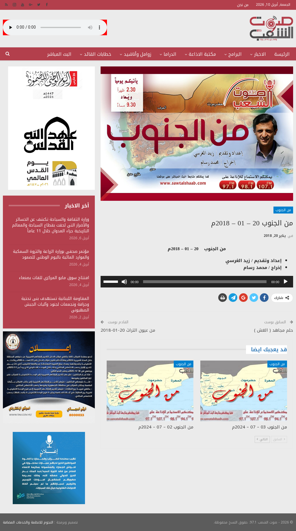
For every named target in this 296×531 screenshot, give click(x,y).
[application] (197, 281)
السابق (279, 439)
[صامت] (124, 282)
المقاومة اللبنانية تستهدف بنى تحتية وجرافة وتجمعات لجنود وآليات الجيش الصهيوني (55, 304)
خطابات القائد (97, 54)
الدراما (170, 54)
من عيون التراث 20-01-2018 (128, 330)
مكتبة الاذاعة (202, 54)
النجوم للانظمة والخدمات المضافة (28, 522)
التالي (262, 439)
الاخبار (260, 54)
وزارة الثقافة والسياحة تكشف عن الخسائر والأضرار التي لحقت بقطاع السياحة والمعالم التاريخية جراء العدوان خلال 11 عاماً (50, 225)
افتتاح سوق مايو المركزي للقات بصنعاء (54, 278)
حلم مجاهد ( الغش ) (273, 330)
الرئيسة (282, 54)
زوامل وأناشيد (137, 54)
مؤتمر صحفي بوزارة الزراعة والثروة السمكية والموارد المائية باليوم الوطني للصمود (51, 254)
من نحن (243, 4)
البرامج (235, 54)
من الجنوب (283, 210)
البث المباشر (59, 54)
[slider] (205, 281)
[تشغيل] (285, 282)
